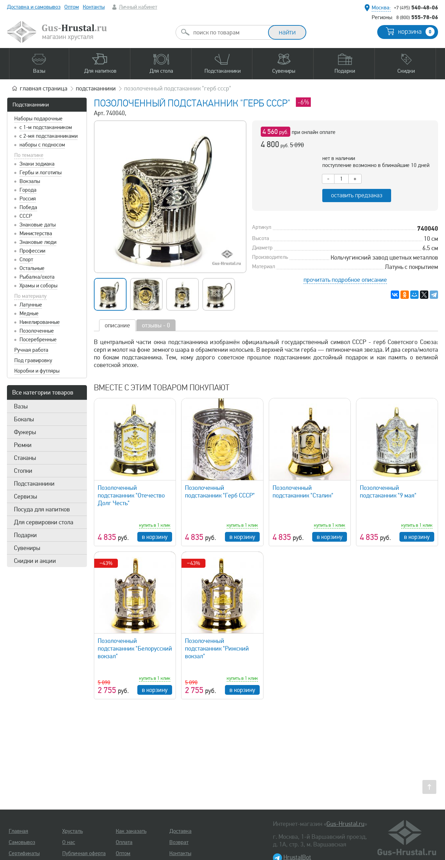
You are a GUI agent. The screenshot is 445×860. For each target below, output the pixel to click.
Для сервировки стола (43, 522)
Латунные (30, 304)
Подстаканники (31, 104)
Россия (27, 198)
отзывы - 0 (156, 325)
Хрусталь (72, 831)
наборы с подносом (42, 144)
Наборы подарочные (38, 118)
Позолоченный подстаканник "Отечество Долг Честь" (131, 495)
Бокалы (24, 419)
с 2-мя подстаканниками (48, 136)
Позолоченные (36, 330)
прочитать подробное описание (345, 280)
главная (43, 88)
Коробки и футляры (36, 370)
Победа (28, 207)
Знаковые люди (37, 242)
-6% (303, 102)
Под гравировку (33, 360)
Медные (29, 313)
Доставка (180, 831)
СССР (25, 216)
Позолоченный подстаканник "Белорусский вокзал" (135, 648)
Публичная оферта (84, 853)
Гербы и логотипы (40, 172)
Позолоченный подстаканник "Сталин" (303, 491)
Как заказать (131, 831)
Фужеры (25, 432)
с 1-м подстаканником (45, 127)
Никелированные (39, 322)
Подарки (25, 535)
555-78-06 (417, 17)
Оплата (124, 842)
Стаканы (25, 458)
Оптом (71, 6)
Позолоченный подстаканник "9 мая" (388, 491)
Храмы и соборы (38, 285)
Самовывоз (22, 842)
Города (28, 189)
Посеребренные (38, 339)
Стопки (23, 471)
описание (117, 325)
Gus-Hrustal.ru (345, 824)
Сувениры (27, 548)
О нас (68, 842)
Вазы (21, 406)
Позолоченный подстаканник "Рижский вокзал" (217, 648)
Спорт (26, 259)
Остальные (31, 268)
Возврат (178, 842)
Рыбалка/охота (37, 276)
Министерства (35, 233)
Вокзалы (29, 181)
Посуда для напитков (42, 509)
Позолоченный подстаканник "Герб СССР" (220, 491)
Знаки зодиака (37, 163)
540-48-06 (416, 7)
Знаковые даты (37, 224)
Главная (18, 831)
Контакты (94, 6)
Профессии (32, 250)
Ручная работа (31, 350)
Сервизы (25, 496)
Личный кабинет (138, 6)
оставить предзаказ (356, 195)
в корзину (155, 537)
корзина (416, 31)
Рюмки (23, 445)
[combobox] (228, 32)
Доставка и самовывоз (33, 6)
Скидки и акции (35, 561)
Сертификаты (24, 853)
